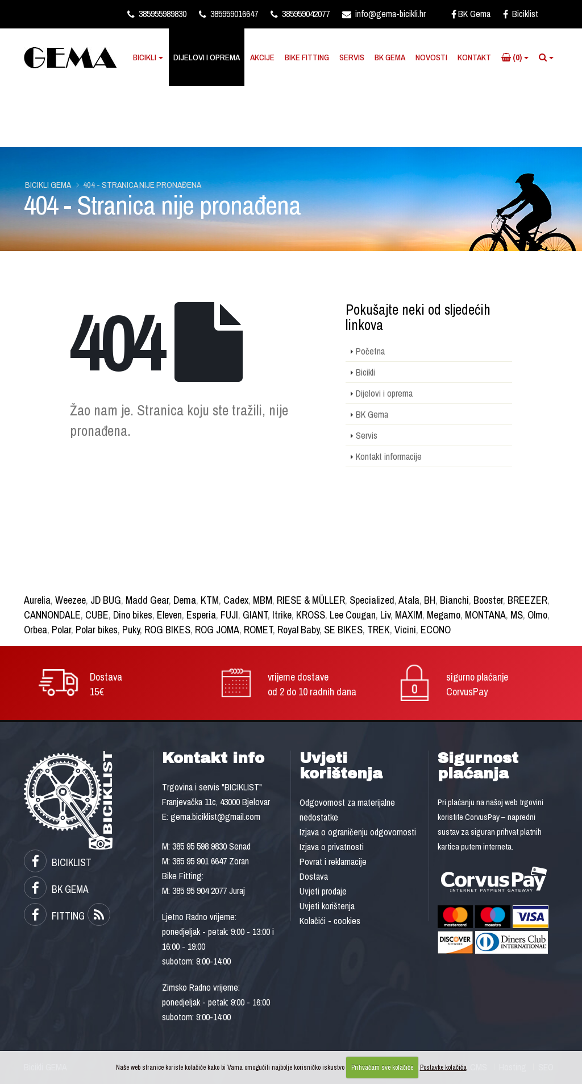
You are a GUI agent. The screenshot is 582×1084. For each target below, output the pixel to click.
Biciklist (520, 13)
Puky (131, 630)
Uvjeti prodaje (323, 891)
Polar (61, 630)
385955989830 (156, 13)
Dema (184, 600)
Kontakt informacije (389, 456)
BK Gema (470, 13)
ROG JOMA (217, 630)
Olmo (537, 615)
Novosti (431, 57)
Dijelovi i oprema (206, 57)
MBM (262, 600)
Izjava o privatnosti (332, 846)
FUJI (229, 615)
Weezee (70, 600)
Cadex (235, 600)
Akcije (262, 57)
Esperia (201, 615)
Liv (385, 615)
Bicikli (144, 57)
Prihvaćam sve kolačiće (382, 1067)
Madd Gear (147, 600)
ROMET (258, 630)
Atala (408, 600)
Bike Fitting (307, 57)
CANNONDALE (52, 615)
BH (429, 600)
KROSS (310, 615)
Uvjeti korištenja (327, 906)
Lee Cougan (353, 615)
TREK (378, 630)
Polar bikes (97, 630)
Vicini (405, 630)
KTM (210, 600)
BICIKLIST (58, 862)
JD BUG (105, 600)
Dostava (314, 876)
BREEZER (527, 600)
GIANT (255, 615)
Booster (488, 600)
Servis (351, 57)
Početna (370, 351)
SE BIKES (343, 630)
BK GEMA (56, 889)
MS (516, 615)
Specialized (372, 600)
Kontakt (474, 57)
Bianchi (454, 600)
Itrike (282, 615)
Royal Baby (298, 630)
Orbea (35, 630)
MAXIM (408, 615)
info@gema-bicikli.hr (384, 13)
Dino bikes (132, 615)
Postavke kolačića (443, 1067)
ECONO (436, 630)
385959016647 (228, 13)
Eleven (169, 615)
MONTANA (485, 615)
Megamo (443, 615)
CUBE (97, 615)
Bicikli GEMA (48, 185)
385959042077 (300, 13)
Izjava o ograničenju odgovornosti (358, 832)
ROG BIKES (167, 630)
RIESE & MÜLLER (311, 600)
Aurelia (37, 600)
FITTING (54, 915)
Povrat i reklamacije (333, 861)
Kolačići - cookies (330, 920)
